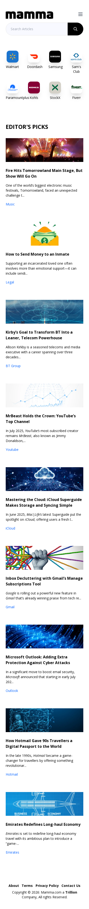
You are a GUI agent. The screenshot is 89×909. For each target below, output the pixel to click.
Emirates (12, 852)
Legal (10, 282)
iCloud (10, 528)
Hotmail (12, 774)
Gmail (10, 607)
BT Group (13, 366)
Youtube (12, 449)
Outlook (12, 690)
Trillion (71, 892)
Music (10, 204)
